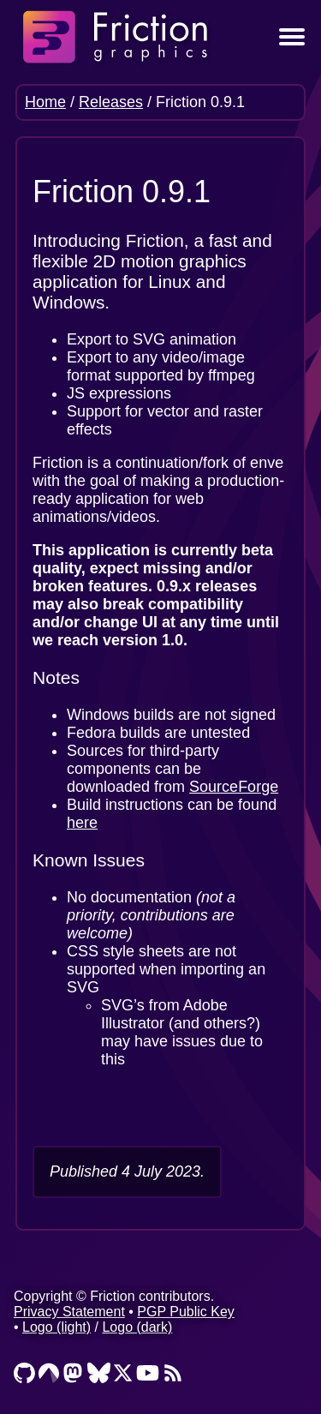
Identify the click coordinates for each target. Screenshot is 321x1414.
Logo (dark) (137, 1327)
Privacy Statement (69, 1311)
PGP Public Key (186, 1311)
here (82, 822)
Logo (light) (56, 1327)
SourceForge (233, 786)
